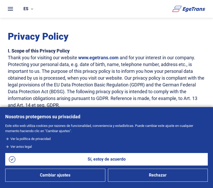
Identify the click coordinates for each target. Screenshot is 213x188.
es (28, 8)
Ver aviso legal (18, 147)
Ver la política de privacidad (28, 139)
